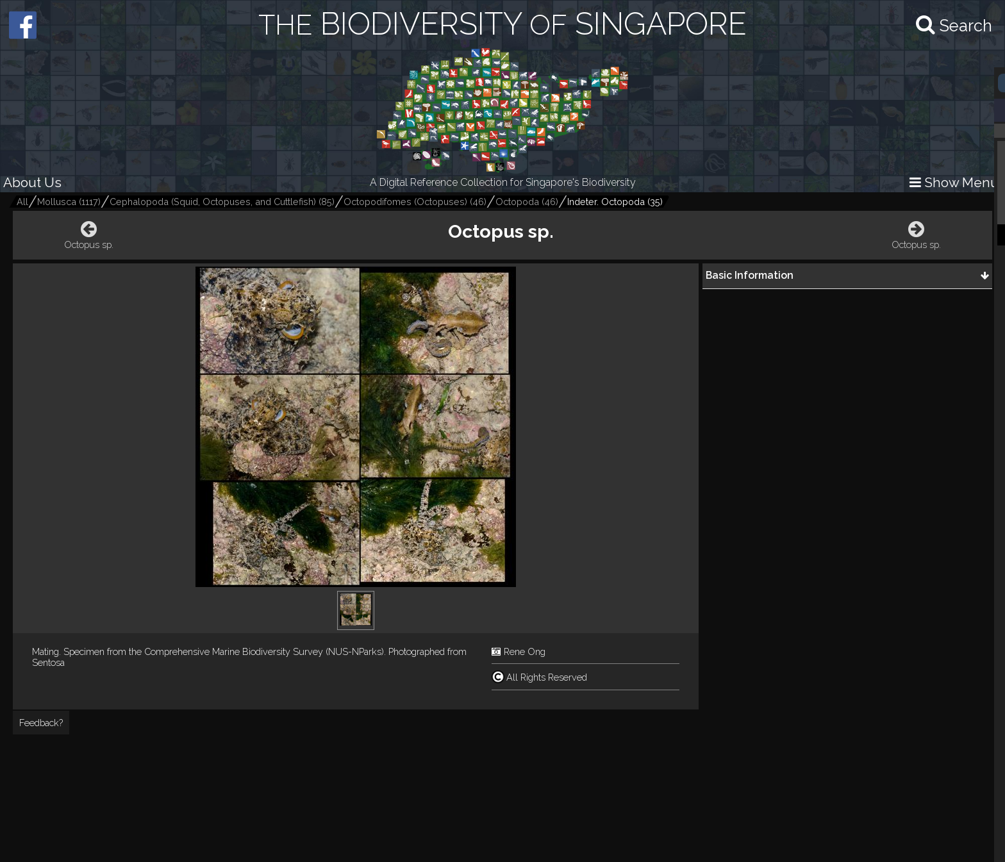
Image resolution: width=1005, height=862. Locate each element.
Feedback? (41, 722)
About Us (32, 182)
